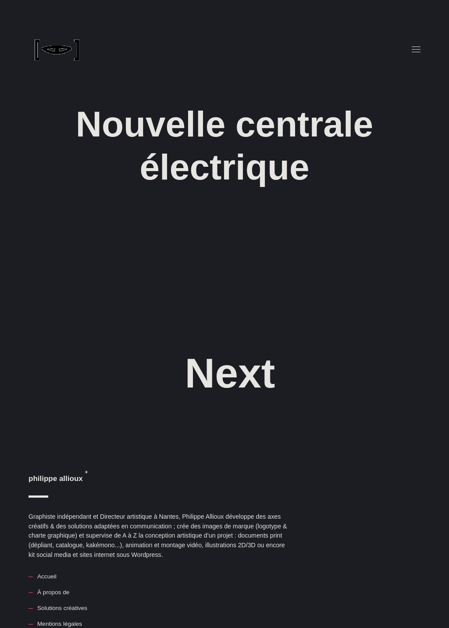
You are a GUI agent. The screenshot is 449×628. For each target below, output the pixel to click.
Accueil (47, 576)
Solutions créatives (62, 608)
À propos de (53, 592)
